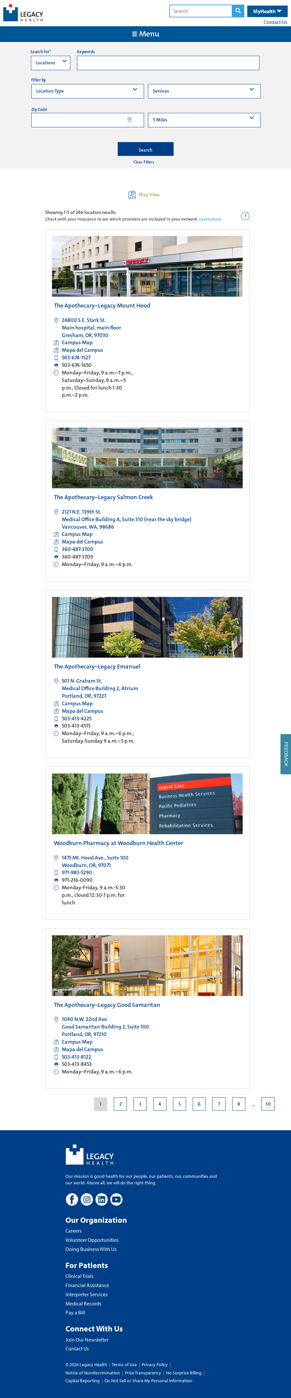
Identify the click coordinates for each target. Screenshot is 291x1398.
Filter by (38, 80)
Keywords (86, 51)
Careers (73, 1230)
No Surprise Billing (184, 1373)
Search (145, 150)
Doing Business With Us (90, 1249)
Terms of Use (125, 1364)
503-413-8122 (76, 1056)
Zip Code (39, 109)
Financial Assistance (87, 1285)
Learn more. (210, 219)
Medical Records (83, 1303)
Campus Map (77, 342)
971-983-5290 (77, 872)
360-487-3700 (77, 549)
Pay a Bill (75, 1312)
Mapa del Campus (82, 350)
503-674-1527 (76, 357)
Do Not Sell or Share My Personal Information (148, 1381)
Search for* (40, 51)
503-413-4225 (76, 718)
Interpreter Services (86, 1294)
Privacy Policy (155, 1364)
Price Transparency (143, 1373)
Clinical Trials (79, 1276)
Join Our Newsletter (87, 1339)
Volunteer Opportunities (91, 1240)
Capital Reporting (82, 1381)
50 (267, 1104)
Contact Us (275, 22)
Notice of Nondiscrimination (92, 1373)
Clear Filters (143, 162)
